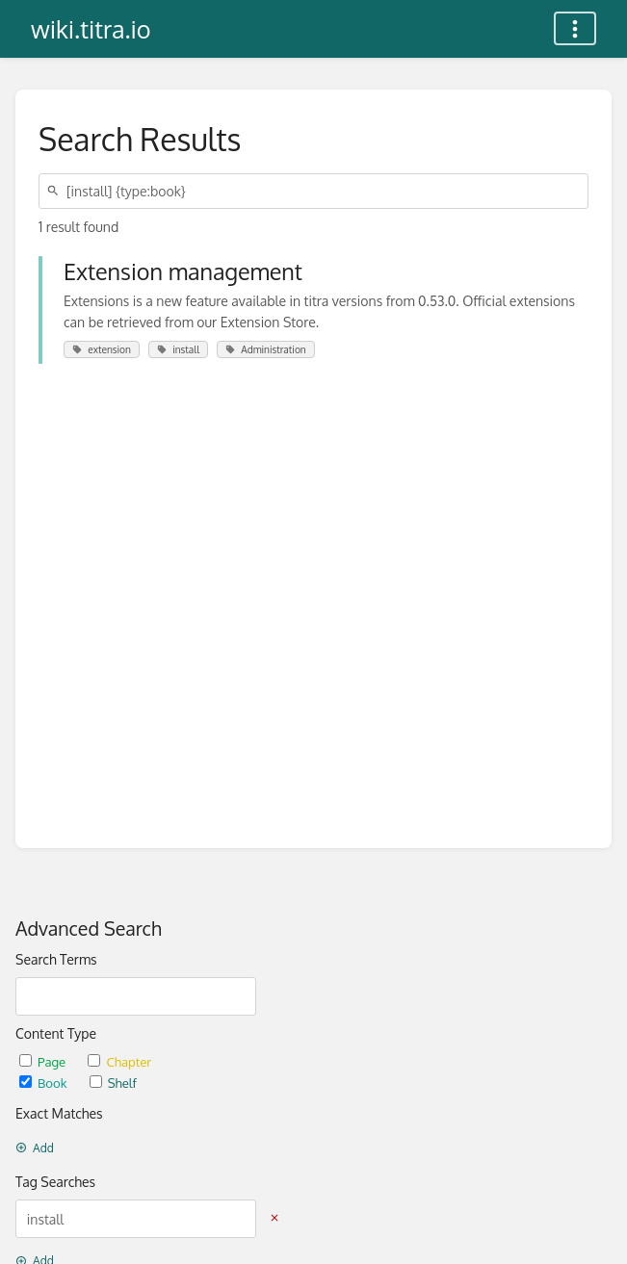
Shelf (113, 1082)
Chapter (119, 1061)
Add (34, 1148)
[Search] (55, 191)
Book (44, 1082)
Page (43, 1061)
